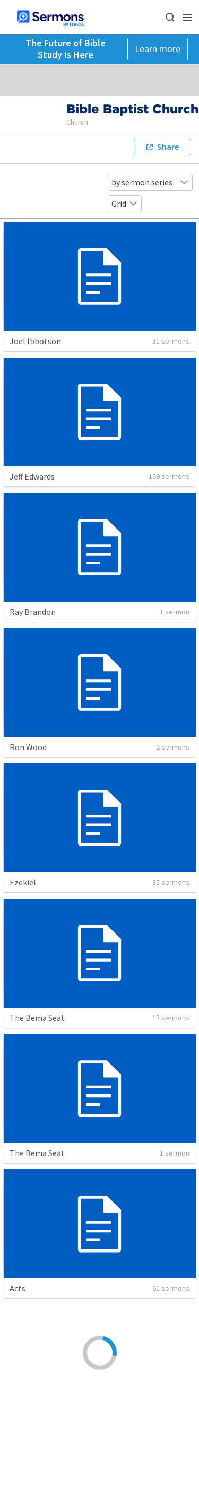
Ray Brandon (33, 611)
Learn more (157, 49)
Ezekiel (23, 882)
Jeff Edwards (32, 476)
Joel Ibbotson (35, 341)
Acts (17, 1288)
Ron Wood (28, 747)
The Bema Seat (37, 1017)
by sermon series (150, 182)
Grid (124, 203)
